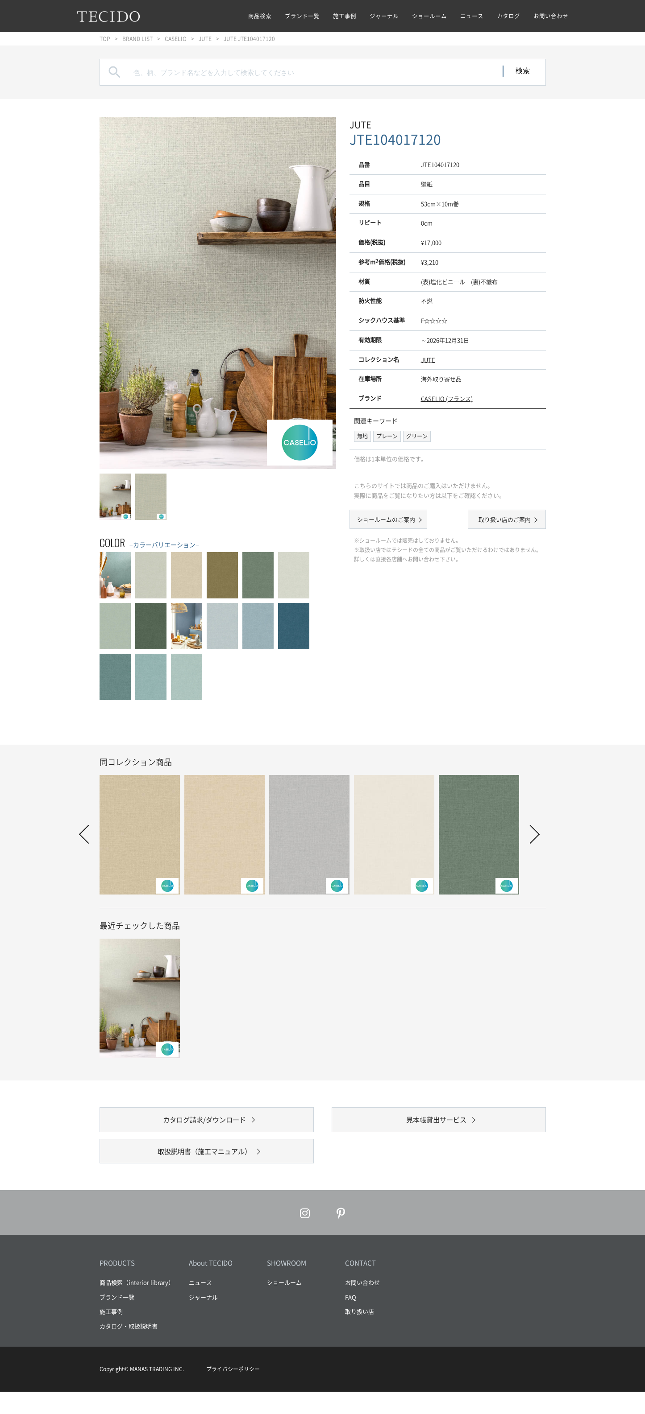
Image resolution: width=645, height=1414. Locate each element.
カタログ (508, 16)
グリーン (417, 436)
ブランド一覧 (302, 16)
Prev (88, 834)
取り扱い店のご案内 (496, 521)
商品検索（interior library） (137, 1304)
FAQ (350, 1319)
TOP (105, 39)
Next (529, 834)
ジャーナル (384, 16)
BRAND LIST (137, 39)
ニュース (471, 16)
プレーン (387, 436)
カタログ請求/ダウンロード (204, 1125)
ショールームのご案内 (394, 521)
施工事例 (344, 16)
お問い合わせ (550, 16)
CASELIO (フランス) (447, 398)
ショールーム (429, 16)
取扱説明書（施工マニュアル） (204, 1168)
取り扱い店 (359, 1333)
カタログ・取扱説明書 (129, 1348)
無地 (362, 436)
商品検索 (259, 16)
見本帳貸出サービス (436, 1125)
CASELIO (176, 39)
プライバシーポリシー (233, 1391)
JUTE (205, 39)
